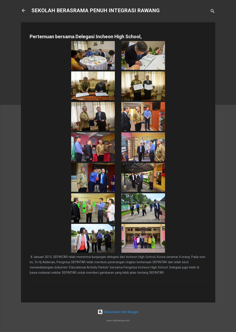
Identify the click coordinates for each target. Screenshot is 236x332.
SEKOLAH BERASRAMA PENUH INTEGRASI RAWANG (95, 10)
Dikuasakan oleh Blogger (118, 312)
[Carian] (212, 12)
